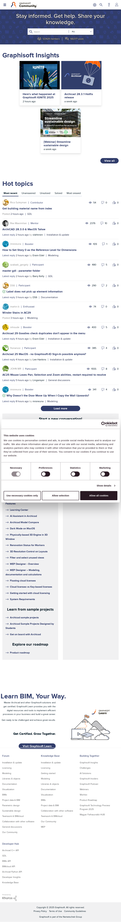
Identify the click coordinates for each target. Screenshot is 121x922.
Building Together (89, 756)
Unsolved (45, 193)
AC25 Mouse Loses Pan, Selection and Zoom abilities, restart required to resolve (54, 375)
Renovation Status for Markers (27, 545)
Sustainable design (11, 810)
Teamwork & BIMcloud (13, 816)
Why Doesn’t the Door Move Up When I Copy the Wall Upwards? (47, 395)
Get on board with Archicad (25, 634)
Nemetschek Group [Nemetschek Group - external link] (72, 916)
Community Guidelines (75, 911)
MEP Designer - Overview (24, 564)
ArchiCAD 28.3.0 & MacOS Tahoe (23, 229)
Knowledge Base (50, 756)
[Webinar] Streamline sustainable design (57, 143)
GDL (29, 214)
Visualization (8, 789)
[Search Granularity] (80, 31)
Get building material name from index (27, 208)
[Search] (61, 31)
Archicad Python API (12, 871)
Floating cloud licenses (23, 580)
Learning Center (19, 510)
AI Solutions (85, 773)
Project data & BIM (11, 800)
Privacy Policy (40, 911)
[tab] (10, 193)
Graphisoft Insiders (89, 778)
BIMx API (6, 861)
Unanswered (28, 193)
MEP (43, 826)
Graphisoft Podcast (89, 784)
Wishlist (83, 794)
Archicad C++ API (10, 850)
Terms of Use (55, 911)
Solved (58, 193)
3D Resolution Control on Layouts (29, 551)
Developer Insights (11, 877)
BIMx (4, 794)
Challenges (85, 767)
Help (109, 4)
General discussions (59, 380)
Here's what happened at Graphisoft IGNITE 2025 (39, 95)
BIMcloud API (8, 866)
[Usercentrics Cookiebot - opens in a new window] (103, 424)
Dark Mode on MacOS (22, 528)
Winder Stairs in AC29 (16, 313)
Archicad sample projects (24, 617)
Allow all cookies (98, 495)
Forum (5, 756)
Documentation (49, 297)
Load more (60, 408)
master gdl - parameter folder (21, 271)
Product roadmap (20, 652)
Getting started (48, 773)
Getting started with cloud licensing (30, 593)
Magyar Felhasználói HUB (92, 814)
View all (109, 161)
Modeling (53, 255)
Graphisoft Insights (89, 762)
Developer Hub (10, 844)
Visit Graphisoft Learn (37, 746)
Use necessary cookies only (22, 495)
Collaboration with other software (18, 821)
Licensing (7, 767)
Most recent (10, 193)
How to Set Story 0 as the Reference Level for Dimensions (39, 250)
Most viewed (74, 193)
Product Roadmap (88, 800)
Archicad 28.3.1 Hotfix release (78, 95)
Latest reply (8, 235)
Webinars (84, 789)
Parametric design (11, 805)
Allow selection (60, 495)
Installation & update (58, 235)
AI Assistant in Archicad (23, 516)
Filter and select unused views (27, 557)
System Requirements (22, 599)
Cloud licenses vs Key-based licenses (31, 587)
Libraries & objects (11, 778)
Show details (104, 485)
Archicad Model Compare (24, 522)
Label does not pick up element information (34, 291)
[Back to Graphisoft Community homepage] (24, 5)
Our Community (9, 832)
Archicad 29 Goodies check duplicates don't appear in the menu (43, 333)
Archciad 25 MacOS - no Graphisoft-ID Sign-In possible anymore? (44, 354)
